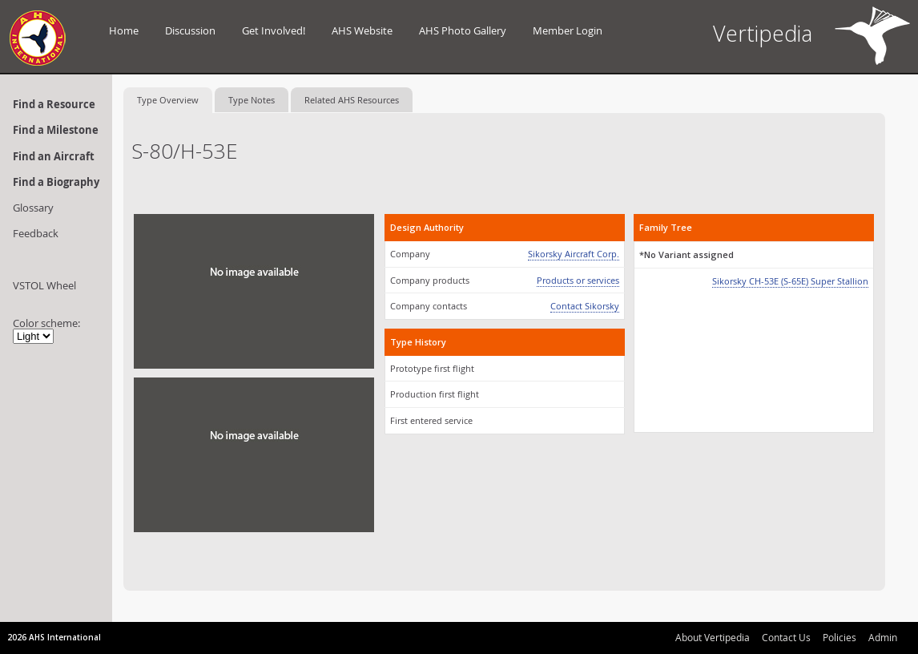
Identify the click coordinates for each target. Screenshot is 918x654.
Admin (882, 637)
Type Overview (168, 100)
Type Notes (251, 100)
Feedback (35, 233)
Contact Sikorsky (584, 306)
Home (124, 30)
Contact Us (786, 637)
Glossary (33, 207)
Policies (839, 637)
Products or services (578, 280)
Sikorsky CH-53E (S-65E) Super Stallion (790, 281)
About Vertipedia (712, 637)
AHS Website (362, 30)
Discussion (190, 30)
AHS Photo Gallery (462, 30)
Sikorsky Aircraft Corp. (573, 254)
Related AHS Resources (351, 100)
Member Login (567, 30)
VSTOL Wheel (44, 285)
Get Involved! (273, 30)
